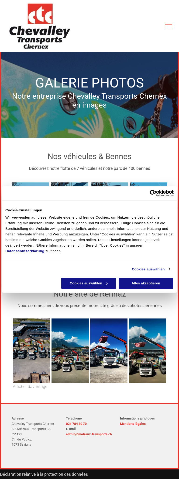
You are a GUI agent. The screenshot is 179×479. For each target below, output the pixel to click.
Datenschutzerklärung (25, 251)
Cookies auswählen (148, 269)
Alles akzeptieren (146, 283)
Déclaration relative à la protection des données (44, 474)
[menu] (169, 26)
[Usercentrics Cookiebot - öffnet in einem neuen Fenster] (153, 193)
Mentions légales (133, 424)
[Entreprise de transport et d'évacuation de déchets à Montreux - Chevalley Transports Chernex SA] (31, 350)
